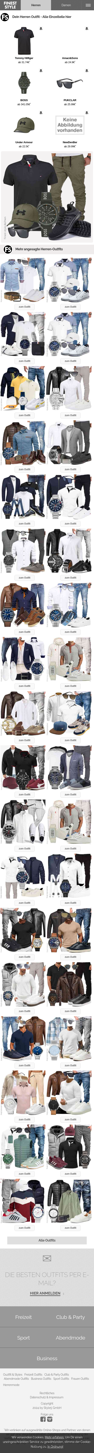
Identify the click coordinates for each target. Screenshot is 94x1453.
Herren (36, 5)
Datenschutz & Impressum (46, 1397)
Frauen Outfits (80, 1378)
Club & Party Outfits (56, 1374)
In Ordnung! (55, 1446)
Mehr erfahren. (54, 1437)
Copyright (47, 1403)
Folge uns (47, 1414)
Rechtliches (47, 1393)
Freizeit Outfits (33, 1374)
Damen (66, 5)
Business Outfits (41, 1378)
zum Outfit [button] (24, 306)
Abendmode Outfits (16, 1378)
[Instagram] (43, 1420)
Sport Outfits (61, 1378)
